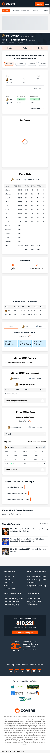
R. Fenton (8, 194)
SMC (9, 315)
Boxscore (9, 64)
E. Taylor (7, 202)
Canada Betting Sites (13, 598)
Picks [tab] (25, 48)
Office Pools (32, 604)
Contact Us (9, 576)
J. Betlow (8, 222)
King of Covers (34, 601)
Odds (45, 11)
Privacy (25, 665)
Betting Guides (36, 571)
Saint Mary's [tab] (31, 179)
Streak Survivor (34, 598)
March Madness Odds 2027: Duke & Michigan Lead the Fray (28, 550)
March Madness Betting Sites (17, 493)
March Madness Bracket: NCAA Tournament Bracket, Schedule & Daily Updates (29, 530)
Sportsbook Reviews (36, 576)
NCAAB (6, 11)
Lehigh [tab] (15, 179)
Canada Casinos (11, 601)
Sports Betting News (36, 579)
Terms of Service (36, 665)
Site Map (10, 665)
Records (20, 64)
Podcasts (31, 582)
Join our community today (25, 632)
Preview (32, 64)
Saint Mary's (19, 39)
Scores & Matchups (21, 11)
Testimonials (9, 588)
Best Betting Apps (12, 604)
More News (44, 524)
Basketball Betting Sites (15, 487)
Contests (33, 593)
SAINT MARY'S (35, 378)
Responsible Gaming (36, 585)
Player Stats (37, 88)
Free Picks (36, 11)
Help (18, 665)
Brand (6, 585)
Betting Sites (12, 593)
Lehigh (15, 35)
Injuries (43, 64)
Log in (39, 4)
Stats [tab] (9, 48)
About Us (9, 571)
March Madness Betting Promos (18, 499)
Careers (7, 579)
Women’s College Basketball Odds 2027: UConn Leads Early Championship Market (27, 540)
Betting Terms (25, 336)
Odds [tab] (40, 48)
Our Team (8, 582)
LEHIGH (14, 378)
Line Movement (36, 108)
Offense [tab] (14, 427)
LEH (9, 311)
